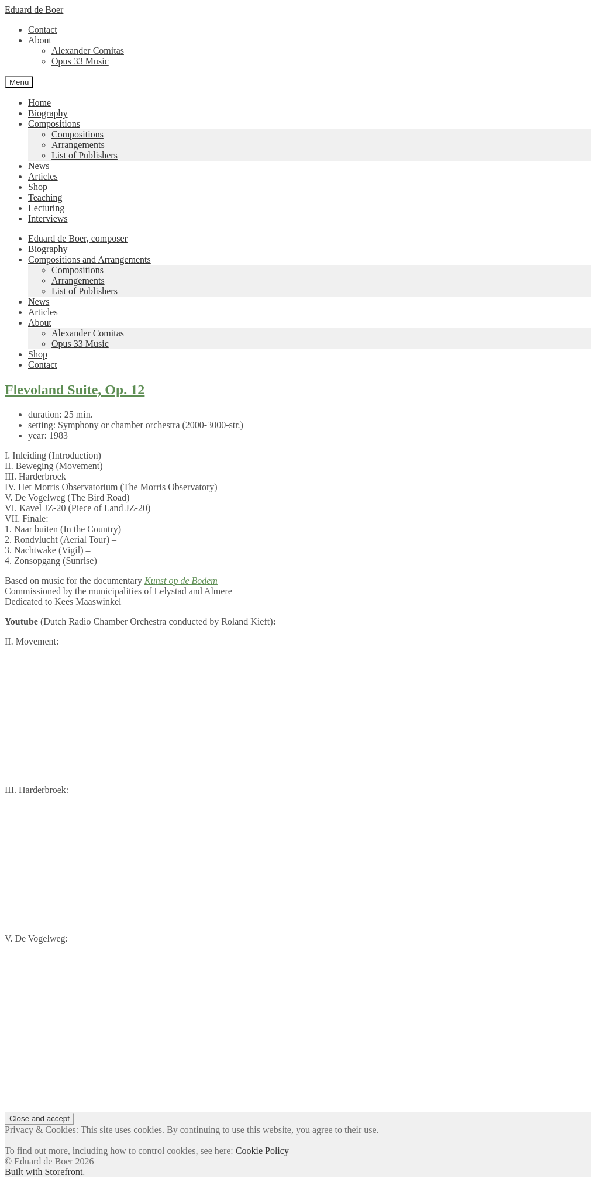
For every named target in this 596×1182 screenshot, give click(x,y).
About (39, 40)
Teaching (45, 197)
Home (39, 103)
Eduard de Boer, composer (78, 238)
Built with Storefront (43, 1172)
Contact (42, 30)
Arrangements (78, 145)
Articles (43, 176)
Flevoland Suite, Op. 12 (74, 389)
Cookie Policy (262, 1151)
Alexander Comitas (87, 51)
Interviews (48, 218)
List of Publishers (84, 155)
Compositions (54, 124)
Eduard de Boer (34, 10)
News (38, 166)
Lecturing (46, 208)
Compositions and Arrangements (89, 259)
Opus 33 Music (80, 61)
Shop (37, 187)
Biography (48, 113)
